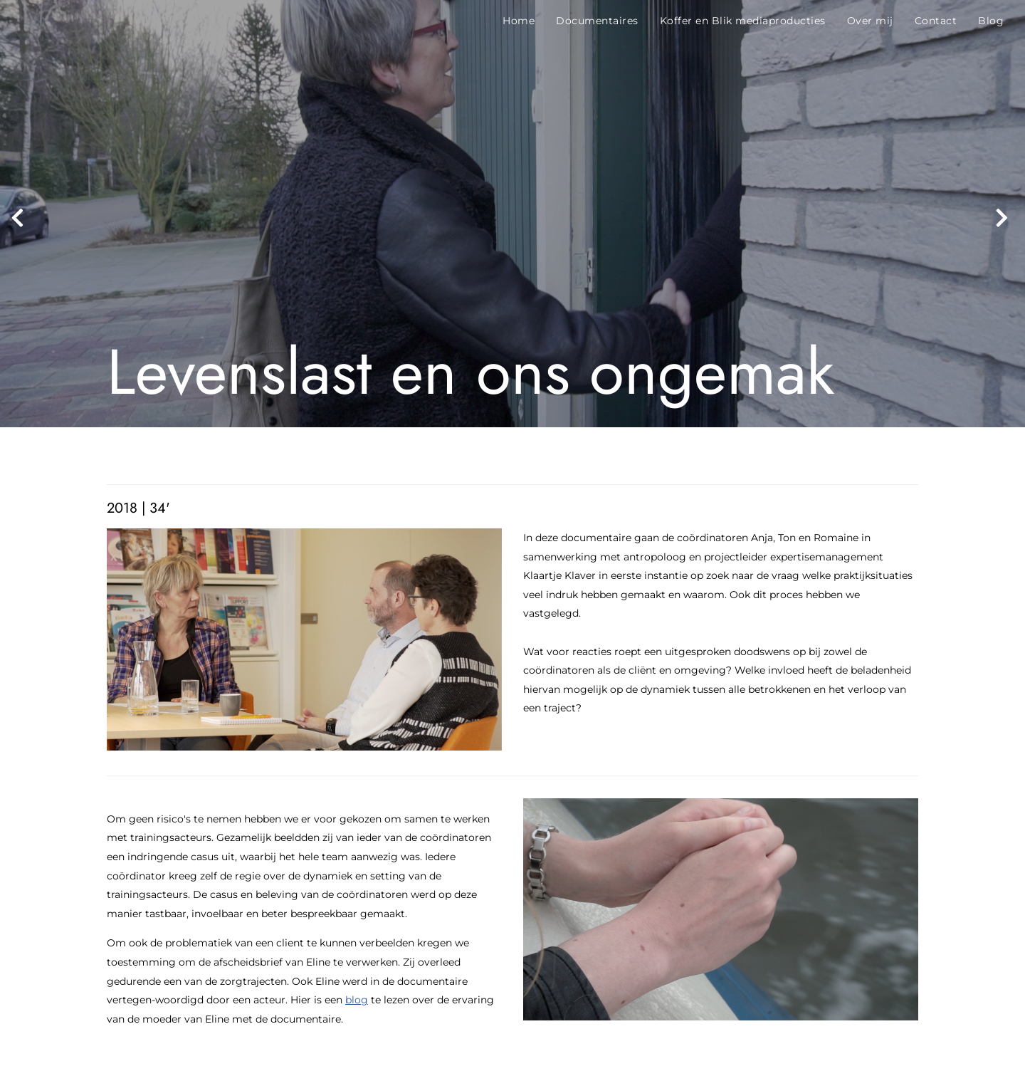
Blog (991, 20)
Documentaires (597, 20)
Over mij (870, 20)
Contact (936, 20)
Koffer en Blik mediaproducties (743, 20)
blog (356, 999)
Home (519, 20)
